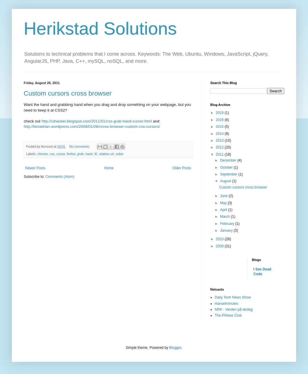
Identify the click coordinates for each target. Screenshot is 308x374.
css (52, 154)
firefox (71, 154)
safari (119, 154)
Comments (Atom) (59, 177)
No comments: (80, 146)
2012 (220, 147)
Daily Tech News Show (233, 297)
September (229, 174)
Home (109, 168)
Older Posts (181, 168)
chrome (42, 154)
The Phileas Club (228, 315)
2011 (220, 154)
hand (88, 154)
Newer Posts (35, 168)
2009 (220, 246)
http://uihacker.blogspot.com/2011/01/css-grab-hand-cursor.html (96, 121)
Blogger (175, 348)
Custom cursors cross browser (68, 93)
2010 (220, 239)
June (224, 196)
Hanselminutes (226, 304)
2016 (220, 120)
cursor (60, 154)
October (227, 167)
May (224, 203)
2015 (220, 127)
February (227, 224)
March (225, 217)
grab (80, 154)
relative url (106, 154)
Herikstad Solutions (100, 28)
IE (95, 154)
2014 (220, 134)
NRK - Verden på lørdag (234, 309)
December (229, 160)
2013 (220, 140)
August (226, 181)
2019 (220, 113)
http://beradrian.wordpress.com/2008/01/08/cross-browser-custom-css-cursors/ (92, 126)
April (224, 210)
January (227, 230)
